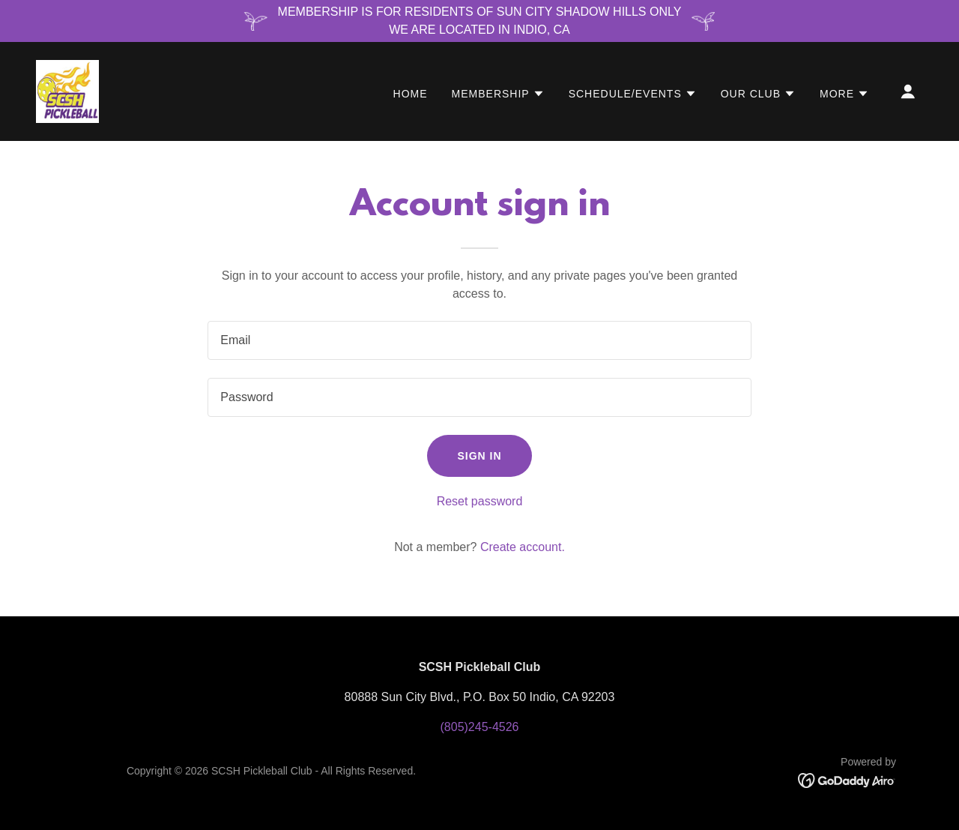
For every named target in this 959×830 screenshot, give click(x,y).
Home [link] (410, 94)
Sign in (479, 456)
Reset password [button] (480, 501)
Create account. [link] (522, 547)
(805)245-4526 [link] (480, 727)
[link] (67, 90)
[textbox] (479, 340)
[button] (498, 94)
